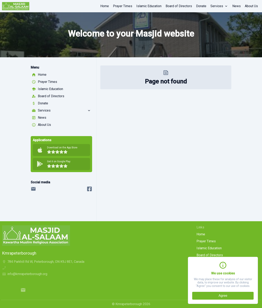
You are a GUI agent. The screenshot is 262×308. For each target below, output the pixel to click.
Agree (223, 295)
